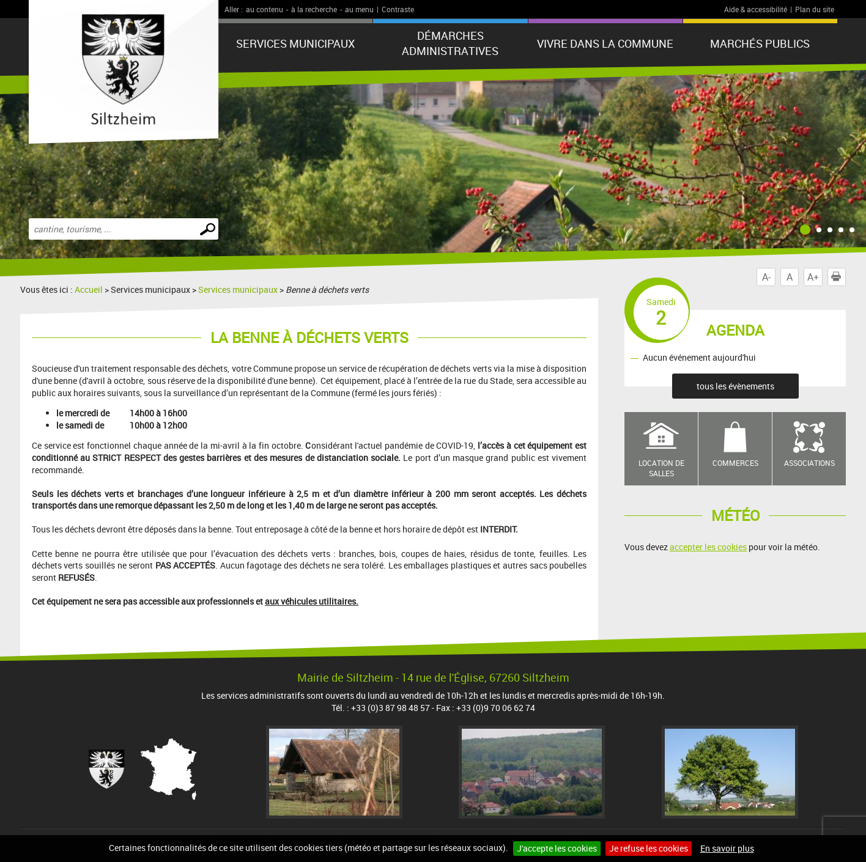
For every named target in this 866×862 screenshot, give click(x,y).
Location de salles (661, 468)
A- (766, 277)
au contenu (264, 9)
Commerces (735, 463)
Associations (809, 463)
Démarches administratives (450, 43)
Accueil (89, 289)
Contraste (398, 9)
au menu (359, 9)
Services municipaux (295, 43)
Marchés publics (760, 43)
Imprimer (838, 277)
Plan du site (814, 9)
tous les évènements (735, 386)
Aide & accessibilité (755, 9)
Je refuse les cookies (648, 848)
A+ (813, 277)
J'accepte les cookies (557, 848)
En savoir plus (727, 848)
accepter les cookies (708, 547)
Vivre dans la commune (605, 43)
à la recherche (314, 9)
